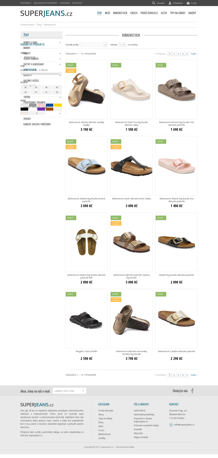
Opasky (27, 119)
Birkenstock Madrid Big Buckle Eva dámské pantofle (176, 200)
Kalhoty (27, 75)
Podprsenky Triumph (34, 102)
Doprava (65, 3)
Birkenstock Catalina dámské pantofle (176, 351)
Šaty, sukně (29, 86)
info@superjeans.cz (184, 424)
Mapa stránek (141, 437)
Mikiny (26, 48)
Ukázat (113, 44)
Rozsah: (24, 160)
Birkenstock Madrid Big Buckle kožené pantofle (86, 200)
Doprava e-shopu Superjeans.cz (143, 420)
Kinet (131, 450)
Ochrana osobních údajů (146, 425)
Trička (26, 97)
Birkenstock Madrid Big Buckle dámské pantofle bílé (86, 276)
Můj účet (138, 433)
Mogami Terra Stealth (86, 351)
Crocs (101, 430)
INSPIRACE (25, 3)
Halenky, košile (31, 80)
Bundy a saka (30, 42)
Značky (102, 438)
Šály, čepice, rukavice (34, 113)
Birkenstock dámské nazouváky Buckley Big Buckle (131, 352)
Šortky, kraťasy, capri (35, 108)
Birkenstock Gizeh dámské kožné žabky (131, 198)
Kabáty (27, 53)
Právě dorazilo (105, 410)
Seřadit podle (72, 44)
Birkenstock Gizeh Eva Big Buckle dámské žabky (131, 123)
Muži (100, 426)
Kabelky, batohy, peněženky (37, 124)
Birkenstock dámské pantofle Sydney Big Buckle (131, 276)
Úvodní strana (27, 24)
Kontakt (77, 3)
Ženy (26, 35)
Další (194, 53)
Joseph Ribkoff (31, 59)
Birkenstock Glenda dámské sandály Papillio (86, 123)
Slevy (101, 414)
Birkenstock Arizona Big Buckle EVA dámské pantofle (176, 123)
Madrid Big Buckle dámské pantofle (176, 275)
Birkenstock (29, 70)
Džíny (26, 91)
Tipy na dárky (105, 418)
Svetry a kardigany (33, 64)
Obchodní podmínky (45, 3)
